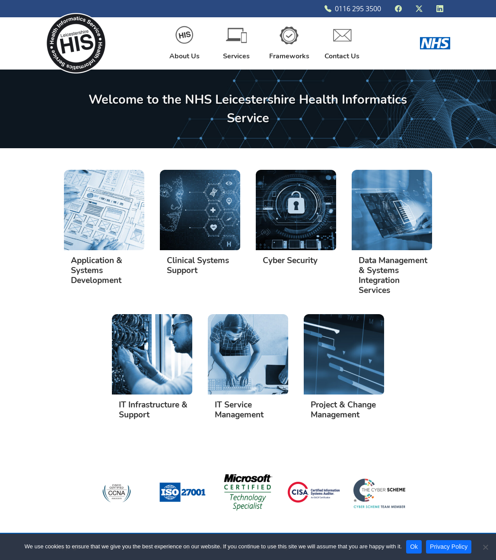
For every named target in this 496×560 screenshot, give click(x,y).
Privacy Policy (448, 546)
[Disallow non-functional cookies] (485, 547)
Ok (414, 546)
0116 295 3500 (352, 8)
